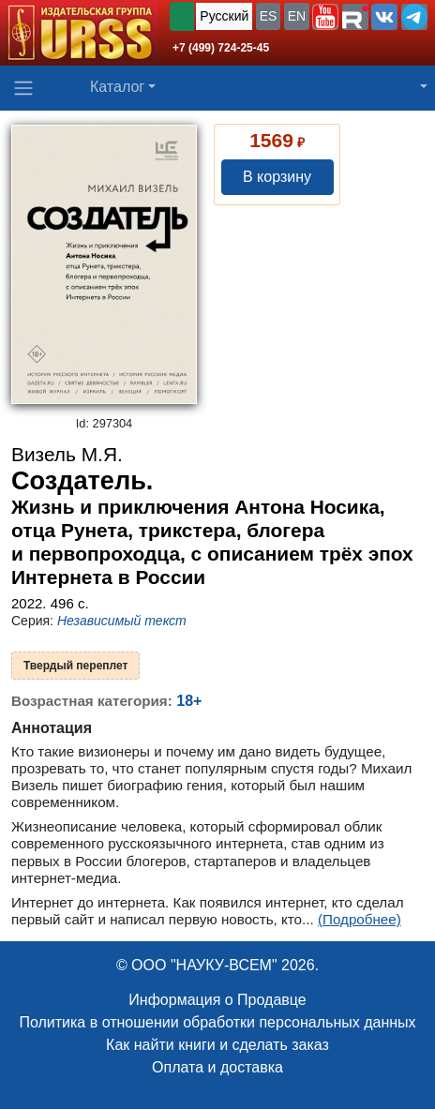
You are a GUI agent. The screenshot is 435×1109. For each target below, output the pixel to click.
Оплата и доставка (217, 1067)
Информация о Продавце (217, 1000)
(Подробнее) (359, 919)
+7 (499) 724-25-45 (220, 47)
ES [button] (269, 15)
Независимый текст (122, 620)
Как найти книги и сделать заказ (217, 1045)
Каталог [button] (117, 87)
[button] (325, 17)
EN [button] (297, 15)
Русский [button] (224, 15)
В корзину (277, 177)
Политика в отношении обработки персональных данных (217, 1022)
